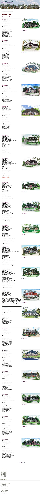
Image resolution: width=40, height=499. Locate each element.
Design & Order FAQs (4, 484)
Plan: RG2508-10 (5, 85)
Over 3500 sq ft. (3, 476)
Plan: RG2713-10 (5, 439)
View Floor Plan (23, 30)
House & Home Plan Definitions (6, 489)
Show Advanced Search (7, 16)
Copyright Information (4, 486)
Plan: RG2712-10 (5, 416)
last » (24, 462)
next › (21, 462)
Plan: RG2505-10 (5, 40)
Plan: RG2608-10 (5, 158)
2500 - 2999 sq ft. (3, 474)
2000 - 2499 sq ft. (3, 473)
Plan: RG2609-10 (5, 182)
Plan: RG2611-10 (5, 225)
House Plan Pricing (4, 491)
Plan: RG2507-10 (5, 63)
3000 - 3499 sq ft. (3, 475)
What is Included (3, 485)
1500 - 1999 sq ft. (3, 472)
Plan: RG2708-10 (5, 350)
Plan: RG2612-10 (5, 246)
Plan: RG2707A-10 (5, 307)
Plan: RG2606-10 (5, 135)
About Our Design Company (5, 483)
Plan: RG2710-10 (5, 371)
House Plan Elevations (4, 490)
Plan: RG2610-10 (5, 202)
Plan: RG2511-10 (5, 106)
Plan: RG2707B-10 (5, 328)
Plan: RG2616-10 (5, 290)
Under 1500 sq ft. (3, 471)
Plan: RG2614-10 (5, 268)
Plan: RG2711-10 (5, 394)
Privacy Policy (3, 492)
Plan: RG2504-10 (5, 19)
